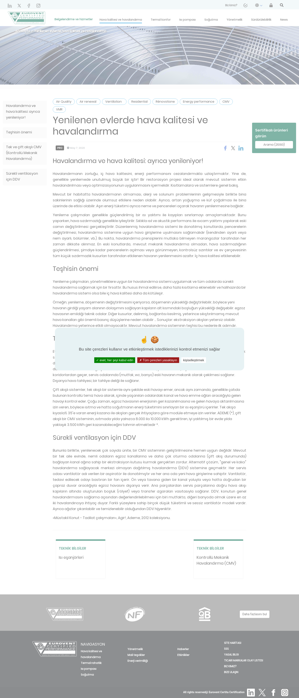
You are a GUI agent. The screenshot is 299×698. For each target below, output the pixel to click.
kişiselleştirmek (193, 360)
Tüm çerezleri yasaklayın (158, 360)
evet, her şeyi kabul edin (114, 360)
